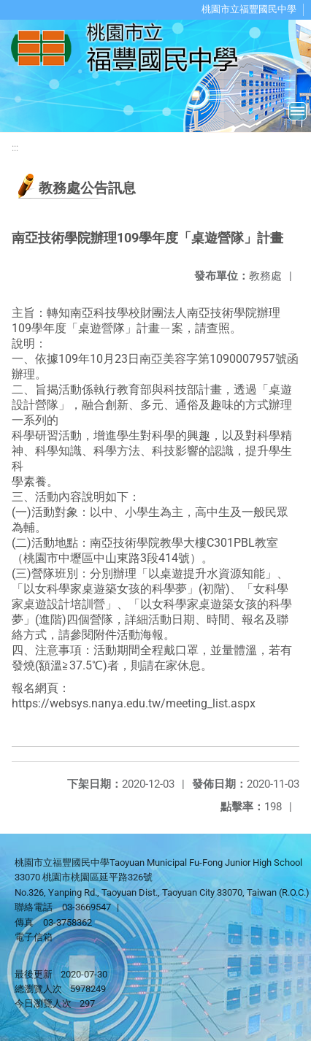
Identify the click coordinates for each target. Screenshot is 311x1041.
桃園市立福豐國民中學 (248, 9)
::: (15, 147)
